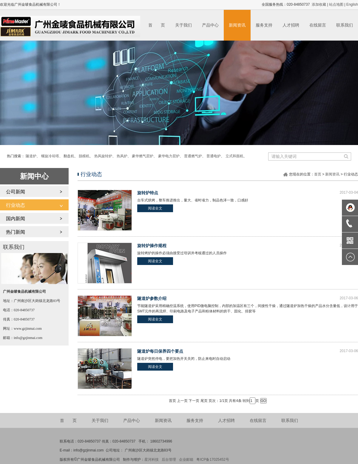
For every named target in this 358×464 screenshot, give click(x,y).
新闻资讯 (237, 25)
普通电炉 (213, 156)
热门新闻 (15, 232)
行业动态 (15, 205)
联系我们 (344, 25)
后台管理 (169, 459)
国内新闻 (15, 218)
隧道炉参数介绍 (151, 298)
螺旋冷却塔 (50, 156)
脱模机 (84, 156)
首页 (317, 174)
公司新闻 (15, 191)
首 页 (156, 25)
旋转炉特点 (147, 192)
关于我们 (183, 25)
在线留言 (317, 25)
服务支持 (264, 25)
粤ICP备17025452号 (212, 459)
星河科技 (151, 459)
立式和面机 (234, 156)
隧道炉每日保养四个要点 (160, 351)
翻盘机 (69, 156)
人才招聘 (291, 25)
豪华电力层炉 (169, 156)
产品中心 (210, 25)
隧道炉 (31, 156)
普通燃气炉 (193, 156)
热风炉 (122, 156)
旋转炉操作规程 (151, 245)
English (352, 4)
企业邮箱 (186, 459)
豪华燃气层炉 (142, 156)
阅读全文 (155, 208)
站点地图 (336, 4)
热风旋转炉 (103, 156)
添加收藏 (319, 4)
